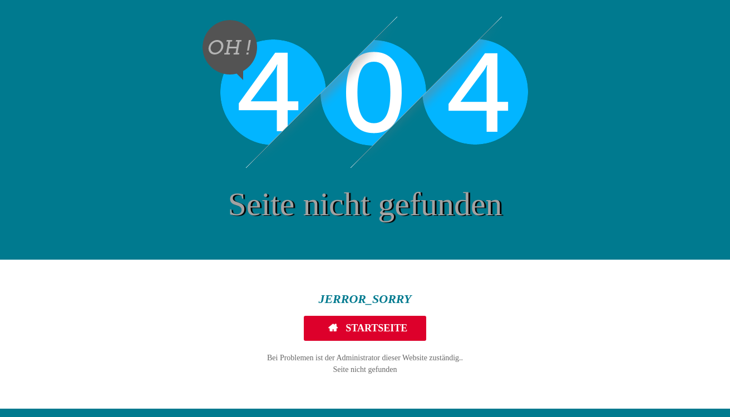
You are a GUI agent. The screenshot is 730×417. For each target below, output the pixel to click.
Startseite (375, 328)
